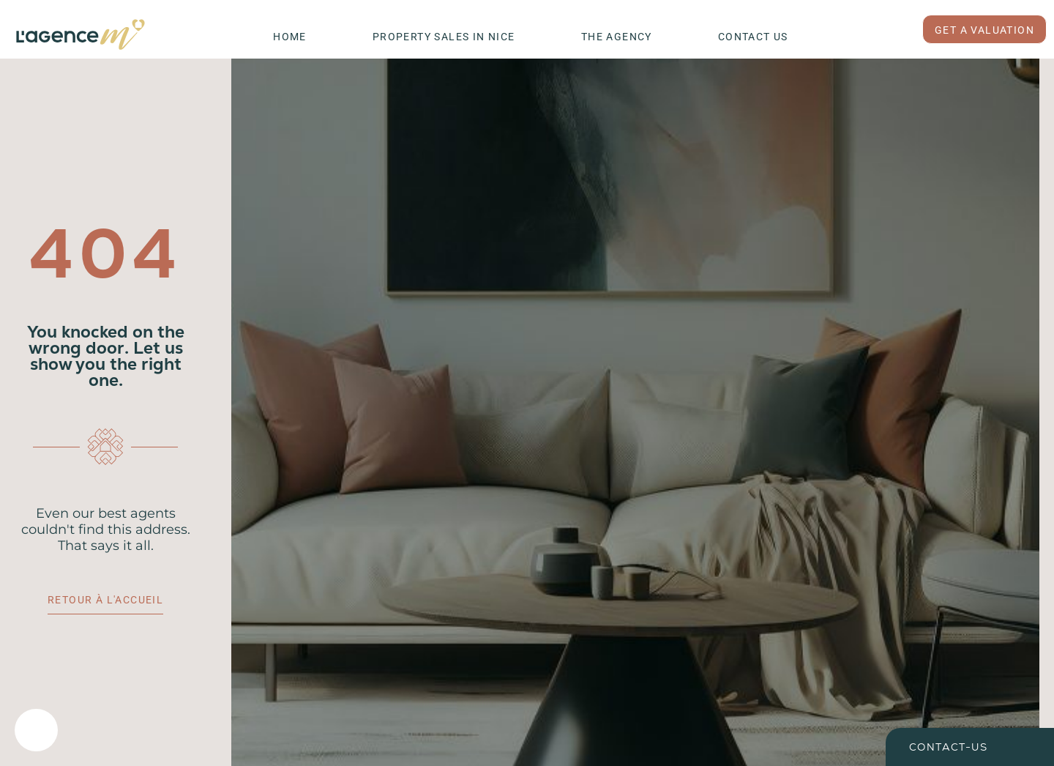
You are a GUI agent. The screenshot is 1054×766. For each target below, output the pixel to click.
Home (290, 36)
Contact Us (753, 36)
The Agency (616, 36)
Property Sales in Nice (444, 36)
